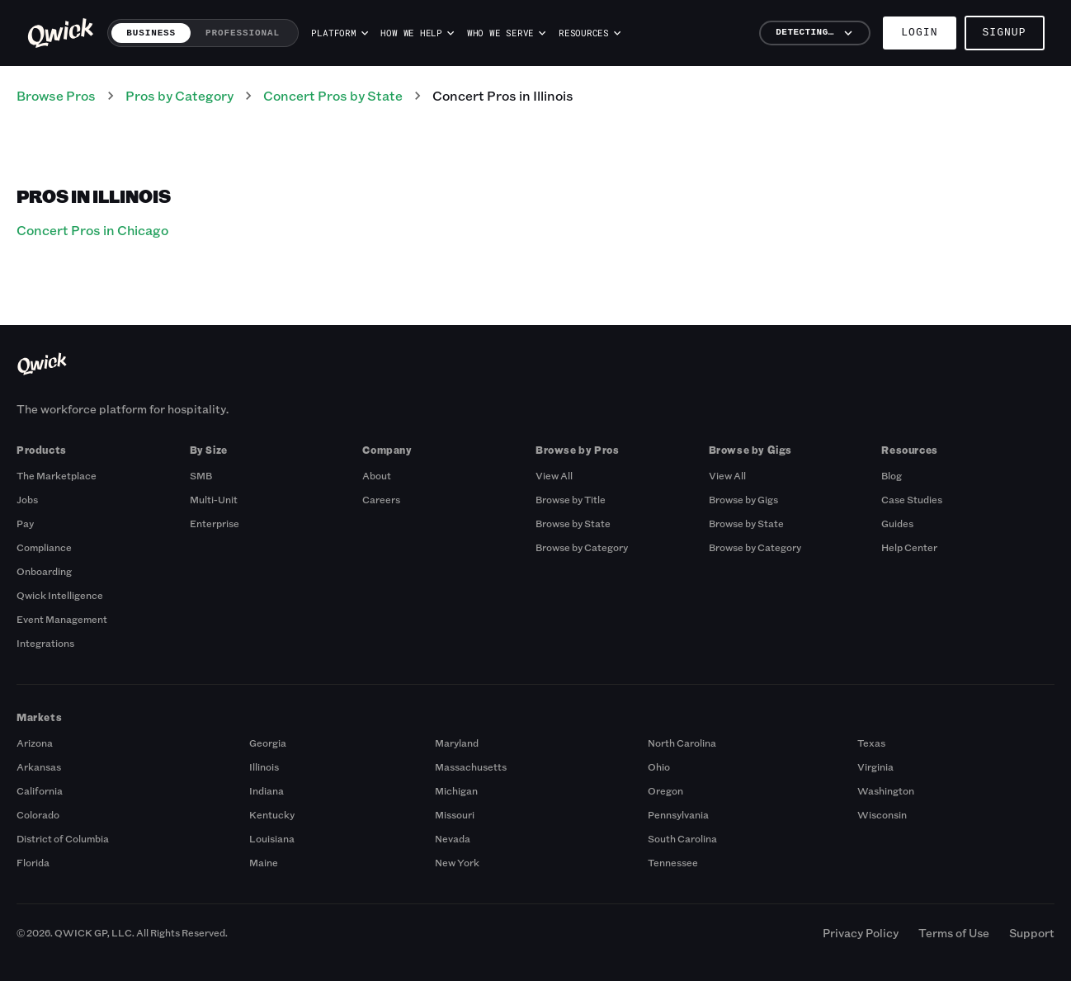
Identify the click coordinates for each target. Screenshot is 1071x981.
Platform (339, 33)
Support (1031, 933)
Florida (33, 862)
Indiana (266, 790)
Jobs (27, 499)
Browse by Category (582, 547)
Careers (381, 499)
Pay (25, 523)
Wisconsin (882, 814)
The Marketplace (57, 475)
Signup (1004, 32)
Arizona (35, 742)
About (376, 475)
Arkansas (39, 766)
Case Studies (911, 499)
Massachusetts (471, 766)
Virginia (875, 766)
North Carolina (682, 742)
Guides (897, 523)
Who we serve (506, 33)
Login (919, 32)
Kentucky (272, 814)
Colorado (38, 814)
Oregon (665, 790)
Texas (871, 742)
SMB (201, 475)
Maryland (457, 742)
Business (151, 33)
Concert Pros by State (333, 95)
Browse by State (573, 523)
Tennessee (673, 862)
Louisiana (272, 838)
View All (554, 475)
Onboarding (44, 571)
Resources (589, 33)
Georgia (267, 742)
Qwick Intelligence (60, 594)
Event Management (62, 618)
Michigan (456, 790)
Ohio (659, 766)
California (40, 790)
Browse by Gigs (743, 499)
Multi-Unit (214, 499)
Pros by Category (179, 95)
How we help (417, 33)
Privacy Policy (861, 933)
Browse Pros (56, 95)
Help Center (909, 547)
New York (457, 862)
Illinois (264, 766)
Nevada (452, 838)
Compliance (44, 547)
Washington (885, 790)
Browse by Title (571, 499)
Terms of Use (953, 933)
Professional (242, 33)
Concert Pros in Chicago (92, 229)
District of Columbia (63, 838)
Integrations (45, 642)
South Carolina (682, 838)
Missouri (454, 814)
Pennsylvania (678, 814)
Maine (263, 862)
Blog (891, 475)
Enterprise (214, 523)
